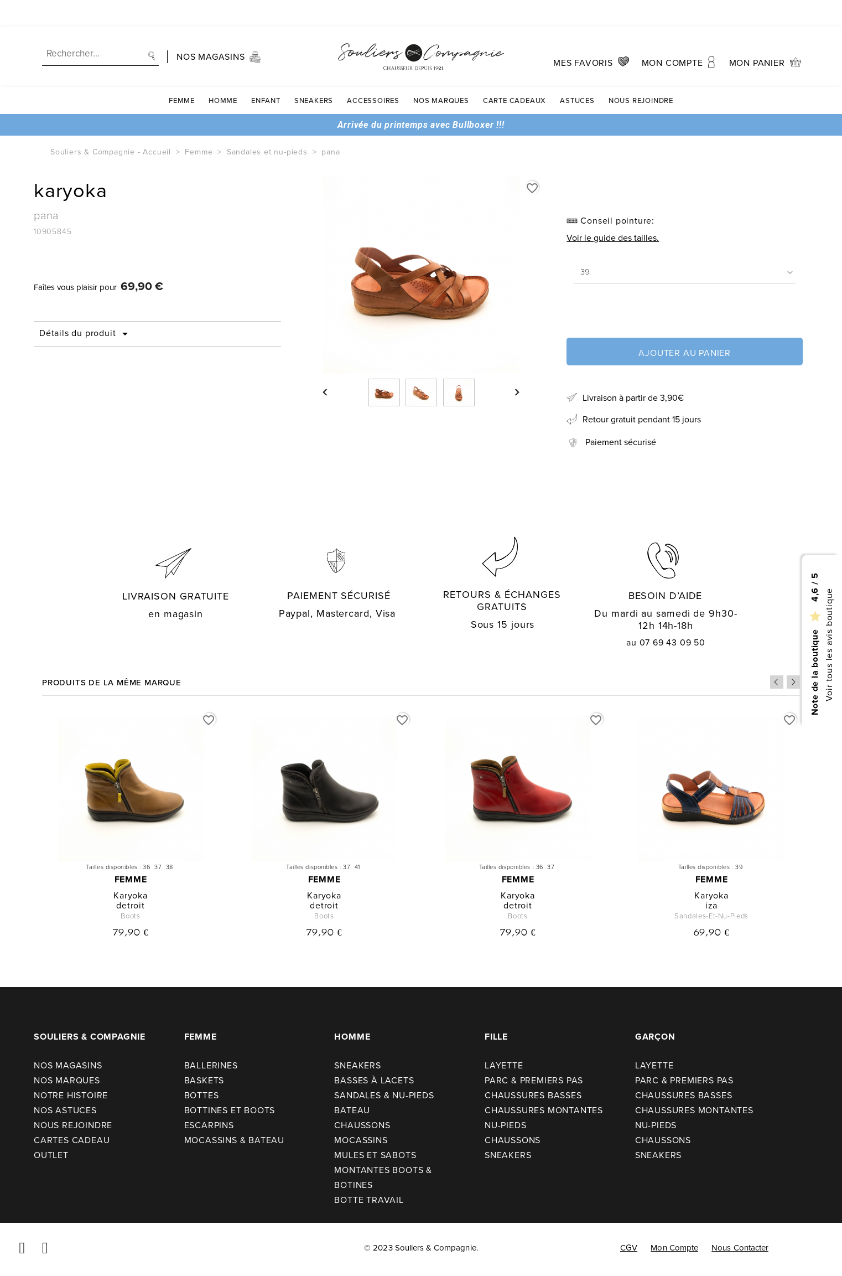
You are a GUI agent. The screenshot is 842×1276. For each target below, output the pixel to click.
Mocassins (360, 1140)
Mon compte (674, 1248)
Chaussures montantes (544, 1110)
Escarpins (209, 1125)
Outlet (51, 1155)
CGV (628, 1248)
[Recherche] (100, 27)
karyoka (130, 895)
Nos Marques (441, 74)
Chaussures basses (533, 1095)
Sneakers (313, 74)
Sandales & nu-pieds (384, 1095)
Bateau (352, 1110)
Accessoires (373, 74)
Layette (504, 1065)
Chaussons (362, 1125)
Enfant (265, 74)
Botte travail (368, 1200)
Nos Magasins (68, 1065)
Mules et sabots (375, 1155)
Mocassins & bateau (234, 1140)
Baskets (204, 1080)
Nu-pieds (505, 1125)
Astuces (577, 74)
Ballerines (211, 1065)
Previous (776, 682)
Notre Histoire (71, 1095)
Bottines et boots (230, 1110)
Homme (223, 74)
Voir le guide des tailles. (612, 237)
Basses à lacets (374, 1080)
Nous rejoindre (641, 74)
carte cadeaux (514, 74)
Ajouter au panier (684, 353)
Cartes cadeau (72, 1140)
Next (793, 682)
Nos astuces (65, 1110)
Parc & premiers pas (534, 1080)
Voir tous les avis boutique (828, 644)
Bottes (201, 1095)
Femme (182, 74)
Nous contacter (739, 1248)
